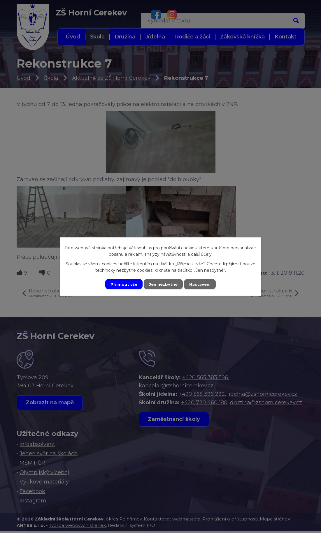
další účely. (202, 253)
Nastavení (202, 284)
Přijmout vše (122, 284)
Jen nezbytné (163, 284)
